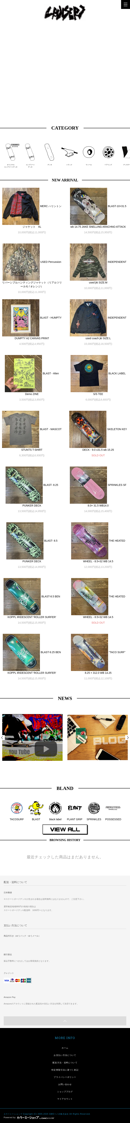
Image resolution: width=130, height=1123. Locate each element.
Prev (2, 737)
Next (127, 737)
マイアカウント (65, 1099)
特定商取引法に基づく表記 (64, 1070)
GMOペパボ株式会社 (59, 1114)
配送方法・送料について (65, 1062)
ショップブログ (65, 1091)
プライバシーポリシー (65, 1077)
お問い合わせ (65, 1084)
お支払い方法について (65, 1055)
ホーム (65, 1048)
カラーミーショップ (13, 1114)
